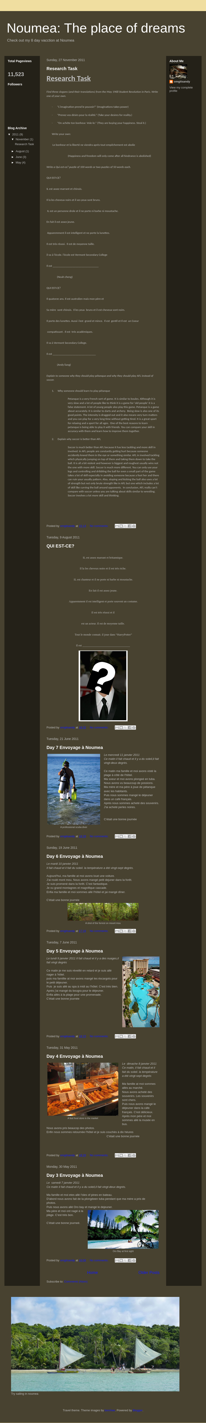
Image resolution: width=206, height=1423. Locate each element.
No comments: (99, 526)
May (19, 162)
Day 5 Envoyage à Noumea (75, 951)
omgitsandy (182, 81)
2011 (15, 134)
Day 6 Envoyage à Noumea (75, 856)
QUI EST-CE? (60, 545)
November (23, 139)
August (20, 151)
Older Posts (148, 1272)
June (19, 157)
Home (92, 1272)
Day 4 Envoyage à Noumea (75, 1056)
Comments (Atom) (75, 1281)
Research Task (62, 68)
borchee (110, 1410)
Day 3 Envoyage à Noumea (75, 1175)
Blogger (137, 1410)
